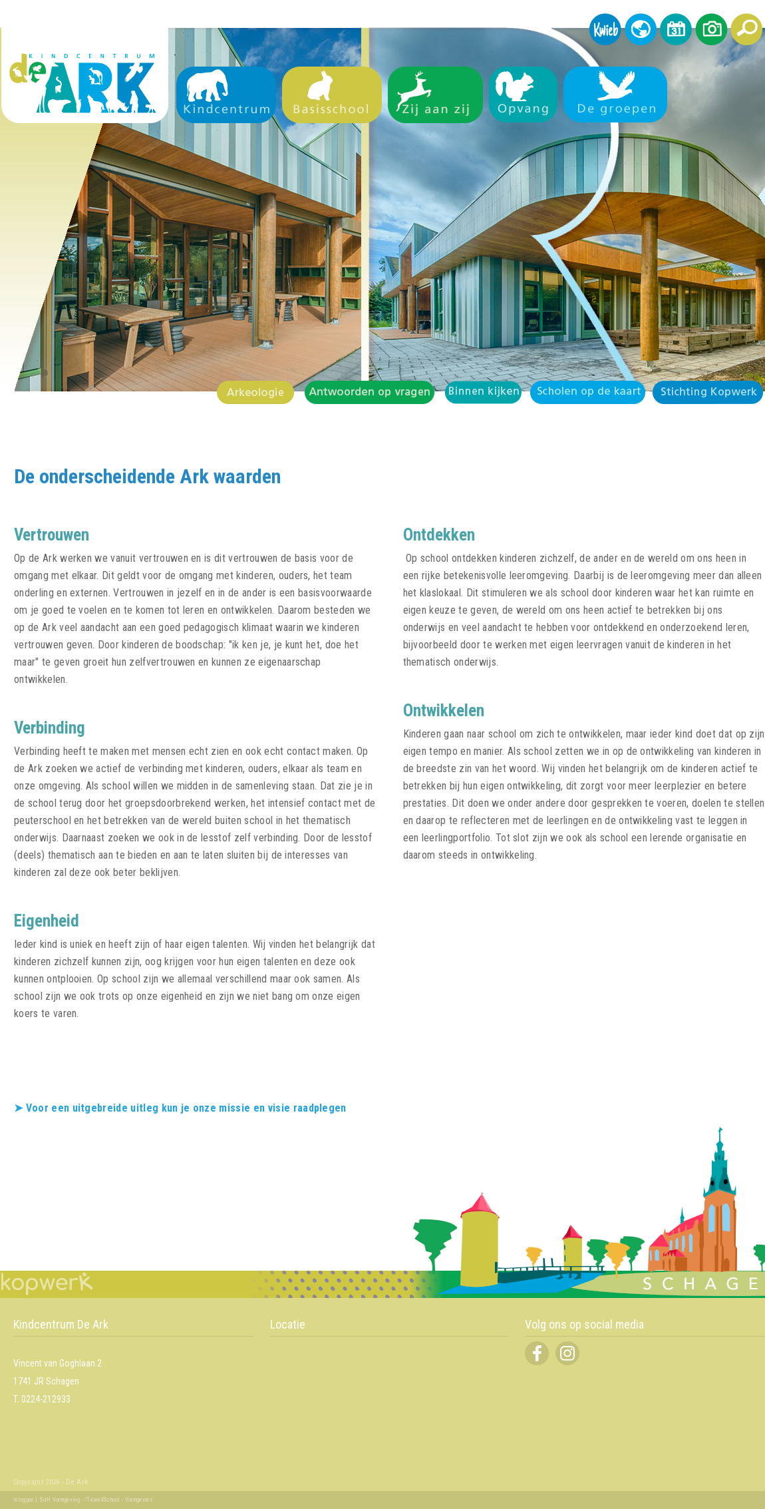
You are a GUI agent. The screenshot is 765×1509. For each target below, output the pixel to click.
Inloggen (23, 1499)
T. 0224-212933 (42, 1399)
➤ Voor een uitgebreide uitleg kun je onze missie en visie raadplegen (180, 1108)
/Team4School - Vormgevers (118, 1499)
